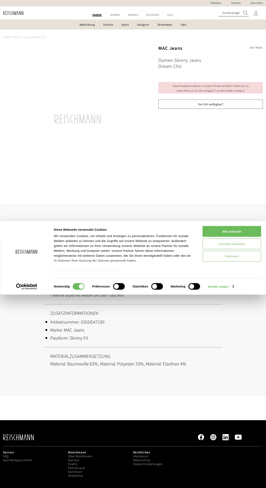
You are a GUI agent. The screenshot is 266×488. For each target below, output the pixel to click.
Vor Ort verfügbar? (210, 104)
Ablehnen (232, 450)
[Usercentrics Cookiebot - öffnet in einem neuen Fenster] (27, 480)
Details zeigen (218, 480)
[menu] (133, 15)
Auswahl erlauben (232, 437)
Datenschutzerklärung (104, 464)
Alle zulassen (231, 425)
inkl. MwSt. (256, 48)
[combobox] (234, 13)
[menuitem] (97, 15)
